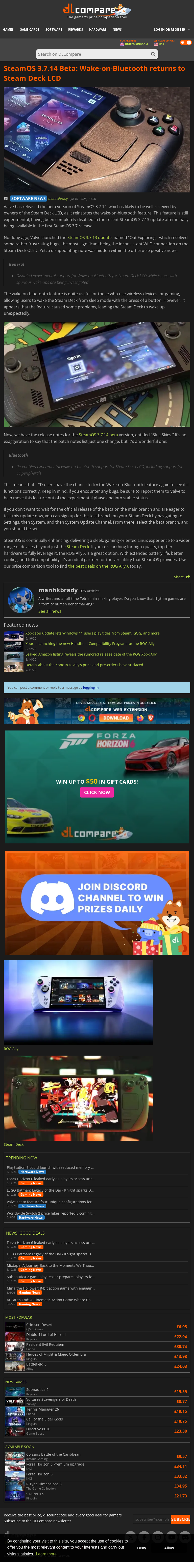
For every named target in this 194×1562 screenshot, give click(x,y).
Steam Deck (78, 546)
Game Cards (29, 29)
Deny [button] (141, 1548)
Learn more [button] (46, 1554)
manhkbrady (58, 198)
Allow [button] (169, 1548)
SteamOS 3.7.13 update (89, 237)
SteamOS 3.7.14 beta (98, 435)
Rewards (75, 29)
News (117, 29)
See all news (49, 611)
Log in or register (169, 29)
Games (8, 29)
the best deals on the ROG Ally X (98, 566)
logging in (91, 687)
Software (53, 29)
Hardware (98, 29)
